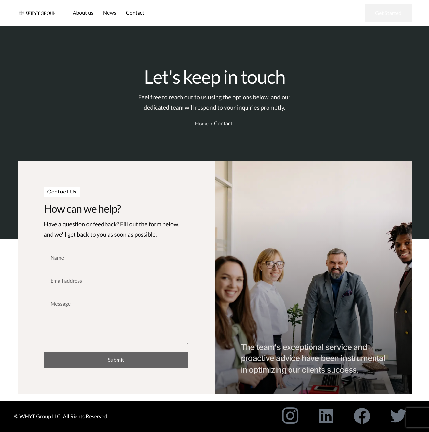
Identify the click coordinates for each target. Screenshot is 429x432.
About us (83, 13)
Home (202, 124)
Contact (135, 13)
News (109, 13)
